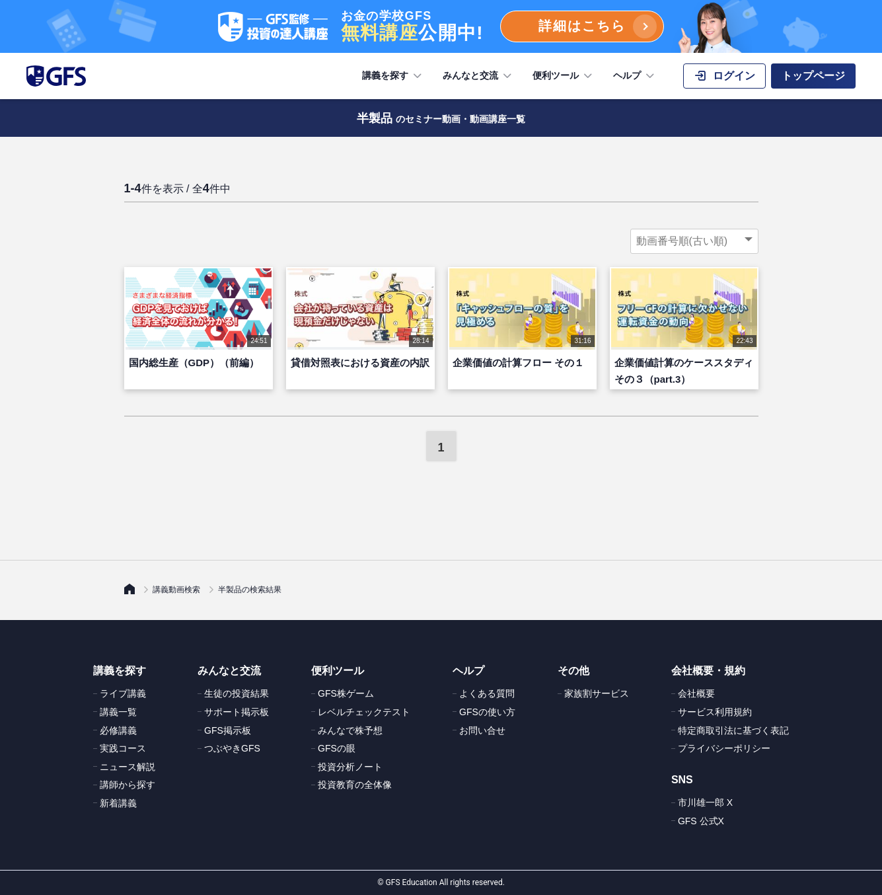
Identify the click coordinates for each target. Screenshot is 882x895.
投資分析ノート (350, 766)
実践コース (123, 748)
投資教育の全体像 (355, 784)
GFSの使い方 (487, 712)
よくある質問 (487, 693)
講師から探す (127, 784)
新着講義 (118, 803)
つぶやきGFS (232, 748)
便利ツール (564, 76)
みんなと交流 (478, 76)
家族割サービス (596, 693)
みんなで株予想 (350, 730)
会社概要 (696, 693)
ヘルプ (635, 76)
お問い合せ (482, 730)
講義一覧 (118, 712)
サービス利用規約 (715, 712)
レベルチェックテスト (364, 712)
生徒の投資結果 (236, 693)
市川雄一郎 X (705, 802)
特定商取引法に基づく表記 (733, 730)
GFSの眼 (336, 748)
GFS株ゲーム (346, 693)
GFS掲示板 (227, 730)
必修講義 (118, 730)
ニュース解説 (127, 766)
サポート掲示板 (236, 712)
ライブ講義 (123, 693)
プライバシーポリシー (724, 748)
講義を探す (393, 76)
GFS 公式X (701, 821)
